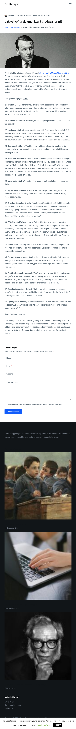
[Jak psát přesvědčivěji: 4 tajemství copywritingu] (38, 565)
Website (9, 374)
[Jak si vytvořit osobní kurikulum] (38, 485)
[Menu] (70, 4)
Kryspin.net (9, 702)
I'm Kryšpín (12, 4)
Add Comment (12, 382)
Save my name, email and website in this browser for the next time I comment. (35, 405)
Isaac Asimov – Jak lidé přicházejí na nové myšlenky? (25, 685)
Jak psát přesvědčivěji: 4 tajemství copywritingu (23, 605)
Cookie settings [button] (44, 725)
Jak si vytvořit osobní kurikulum (17, 524)
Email (9, 366)
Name (9, 358)
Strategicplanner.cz (13, 705)
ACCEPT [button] (58, 725)
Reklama (47, 16)
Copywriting (38, 16)
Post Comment (13, 412)
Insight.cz (9, 708)
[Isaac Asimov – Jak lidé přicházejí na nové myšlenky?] (38, 646)
